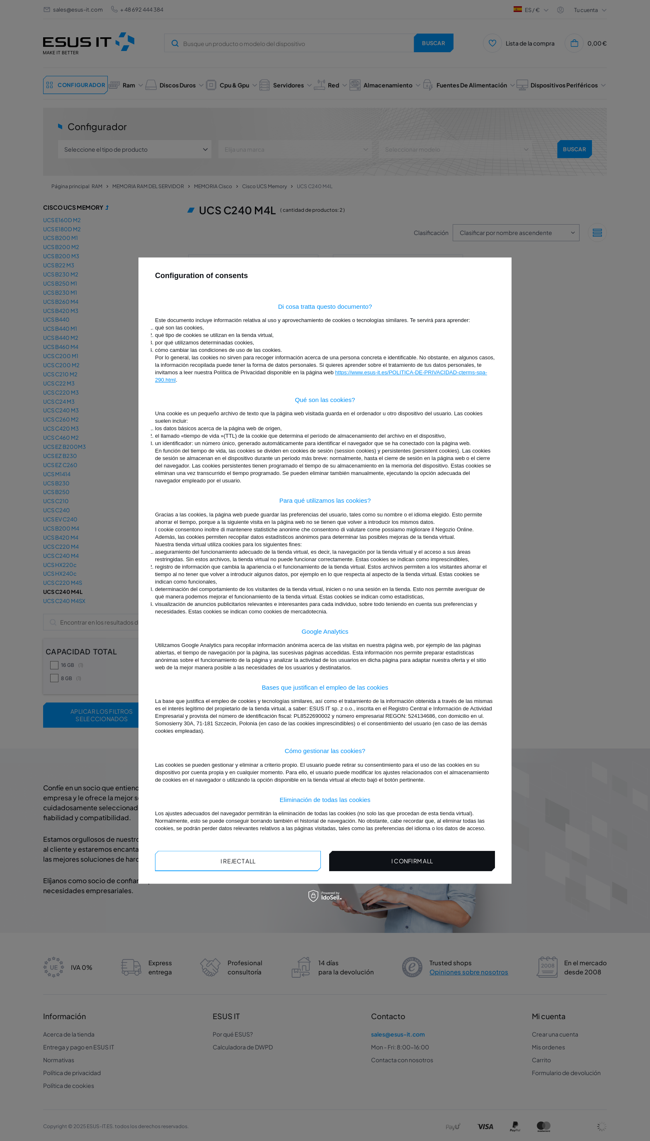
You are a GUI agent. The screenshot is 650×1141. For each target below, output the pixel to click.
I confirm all (412, 861)
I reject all (238, 861)
